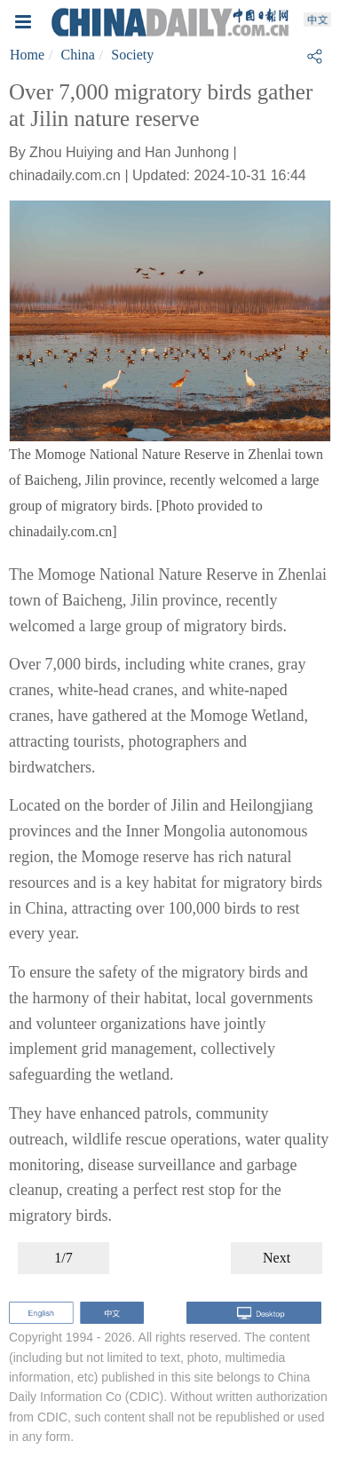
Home (27, 54)
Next (276, 1257)
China (78, 54)
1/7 (63, 1257)
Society (132, 54)
